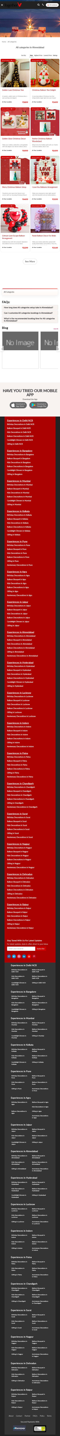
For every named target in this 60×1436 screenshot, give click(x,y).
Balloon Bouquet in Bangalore (18, 458)
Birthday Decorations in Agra (18, 575)
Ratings (55, 55)
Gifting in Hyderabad (15, 686)
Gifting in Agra (12, 591)
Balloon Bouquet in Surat (17, 821)
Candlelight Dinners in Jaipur (18, 622)
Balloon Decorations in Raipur (18, 920)
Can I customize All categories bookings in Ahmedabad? (28, 313)
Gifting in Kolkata (13, 535)
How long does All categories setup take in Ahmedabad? (28, 307)
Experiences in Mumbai (18, 481)
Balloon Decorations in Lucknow (19, 708)
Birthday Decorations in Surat (18, 817)
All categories (12, 42)
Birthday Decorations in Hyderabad (21, 666)
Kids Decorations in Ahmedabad (19, 644)
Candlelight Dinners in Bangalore (19, 470)
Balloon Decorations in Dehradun (20, 890)
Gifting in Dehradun (14, 894)
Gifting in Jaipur (13, 625)
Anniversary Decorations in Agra (19, 595)
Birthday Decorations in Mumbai (19, 485)
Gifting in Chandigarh (15, 803)
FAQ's (35, 1416)
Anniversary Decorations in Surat (20, 837)
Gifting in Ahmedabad (15, 652)
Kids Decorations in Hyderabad (19, 674)
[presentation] (2, 349)
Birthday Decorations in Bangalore (20, 454)
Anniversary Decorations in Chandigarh (22, 807)
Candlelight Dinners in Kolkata (18, 531)
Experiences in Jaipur (17, 602)
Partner (27, 1416)
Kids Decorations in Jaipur (17, 614)
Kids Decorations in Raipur (17, 916)
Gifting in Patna (13, 773)
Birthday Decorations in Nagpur (19, 848)
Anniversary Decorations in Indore (20, 746)
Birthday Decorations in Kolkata (19, 515)
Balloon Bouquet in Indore (17, 731)
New (31, 55)
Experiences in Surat (17, 813)
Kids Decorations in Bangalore (18, 462)
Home (4, 42)
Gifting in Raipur (13, 924)
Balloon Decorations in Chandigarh (20, 799)
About (11, 1416)
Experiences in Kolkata (18, 511)
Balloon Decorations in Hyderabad (20, 678)
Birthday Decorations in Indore (19, 727)
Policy (42, 1416)
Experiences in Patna (17, 753)
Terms (49, 1416)
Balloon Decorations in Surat (18, 829)
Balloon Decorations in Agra (18, 587)
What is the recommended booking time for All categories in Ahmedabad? (29, 319)
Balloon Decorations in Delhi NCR (20, 436)
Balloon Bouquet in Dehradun (18, 882)
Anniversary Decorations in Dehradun (21, 898)
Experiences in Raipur (18, 904)
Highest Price (38, 55)
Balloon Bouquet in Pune (16, 549)
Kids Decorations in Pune (17, 553)
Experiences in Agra (17, 571)
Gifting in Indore (13, 742)
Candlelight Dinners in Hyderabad (20, 682)
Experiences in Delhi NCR (20, 420)
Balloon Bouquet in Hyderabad (19, 670)
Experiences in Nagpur (18, 844)
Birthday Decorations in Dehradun (20, 878)
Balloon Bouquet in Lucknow (18, 700)
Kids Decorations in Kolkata (17, 523)
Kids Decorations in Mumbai (18, 493)
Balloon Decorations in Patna (18, 769)
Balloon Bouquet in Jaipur (17, 610)
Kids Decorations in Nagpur (18, 856)
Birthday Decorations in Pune (18, 545)
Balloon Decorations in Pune (18, 557)
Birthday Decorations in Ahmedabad (21, 636)
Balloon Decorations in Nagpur (19, 859)
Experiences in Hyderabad (20, 662)
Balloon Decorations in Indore (18, 739)
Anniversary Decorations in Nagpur (20, 867)
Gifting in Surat (13, 833)
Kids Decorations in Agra (16, 583)
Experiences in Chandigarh (20, 783)
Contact (19, 1416)
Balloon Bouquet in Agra (16, 579)
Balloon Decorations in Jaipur (18, 618)
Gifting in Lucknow (14, 712)
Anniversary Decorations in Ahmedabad (22, 656)
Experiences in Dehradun (19, 874)
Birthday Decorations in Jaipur (19, 606)
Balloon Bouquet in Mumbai (18, 489)
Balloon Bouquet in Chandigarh (19, 791)
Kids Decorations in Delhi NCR (19, 432)
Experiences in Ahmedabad (20, 632)
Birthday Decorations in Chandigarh (21, 787)
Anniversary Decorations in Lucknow (21, 716)
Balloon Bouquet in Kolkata (17, 519)
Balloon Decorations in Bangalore (20, 466)
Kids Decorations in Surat (17, 825)
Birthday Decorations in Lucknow (20, 696)
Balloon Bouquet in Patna (17, 761)
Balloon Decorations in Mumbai (19, 497)
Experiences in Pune (17, 541)
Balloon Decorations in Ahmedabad (21, 648)
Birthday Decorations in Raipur (19, 908)
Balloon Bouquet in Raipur (17, 912)
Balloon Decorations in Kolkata (19, 527)
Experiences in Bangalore (19, 450)
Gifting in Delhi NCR (15, 444)
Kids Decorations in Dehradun (19, 886)
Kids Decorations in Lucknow (18, 704)
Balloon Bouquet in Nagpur (17, 852)
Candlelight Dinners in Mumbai (19, 501)
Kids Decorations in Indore (17, 735)
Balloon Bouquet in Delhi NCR (19, 428)
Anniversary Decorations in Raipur (20, 928)
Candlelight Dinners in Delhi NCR (20, 440)
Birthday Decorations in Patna (18, 757)
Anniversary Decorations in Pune (19, 565)
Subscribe (40, 949)
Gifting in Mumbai (14, 504)
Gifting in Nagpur (13, 863)
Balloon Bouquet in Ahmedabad (19, 640)
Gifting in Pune (12, 561)
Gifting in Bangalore (14, 474)
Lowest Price (48, 55)
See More (30, 261)
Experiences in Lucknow (19, 692)
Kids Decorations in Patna (17, 765)
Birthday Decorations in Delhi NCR (20, 424)
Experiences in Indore (18, 723)
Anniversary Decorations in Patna (20, 777)
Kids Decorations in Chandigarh (19, 795)
